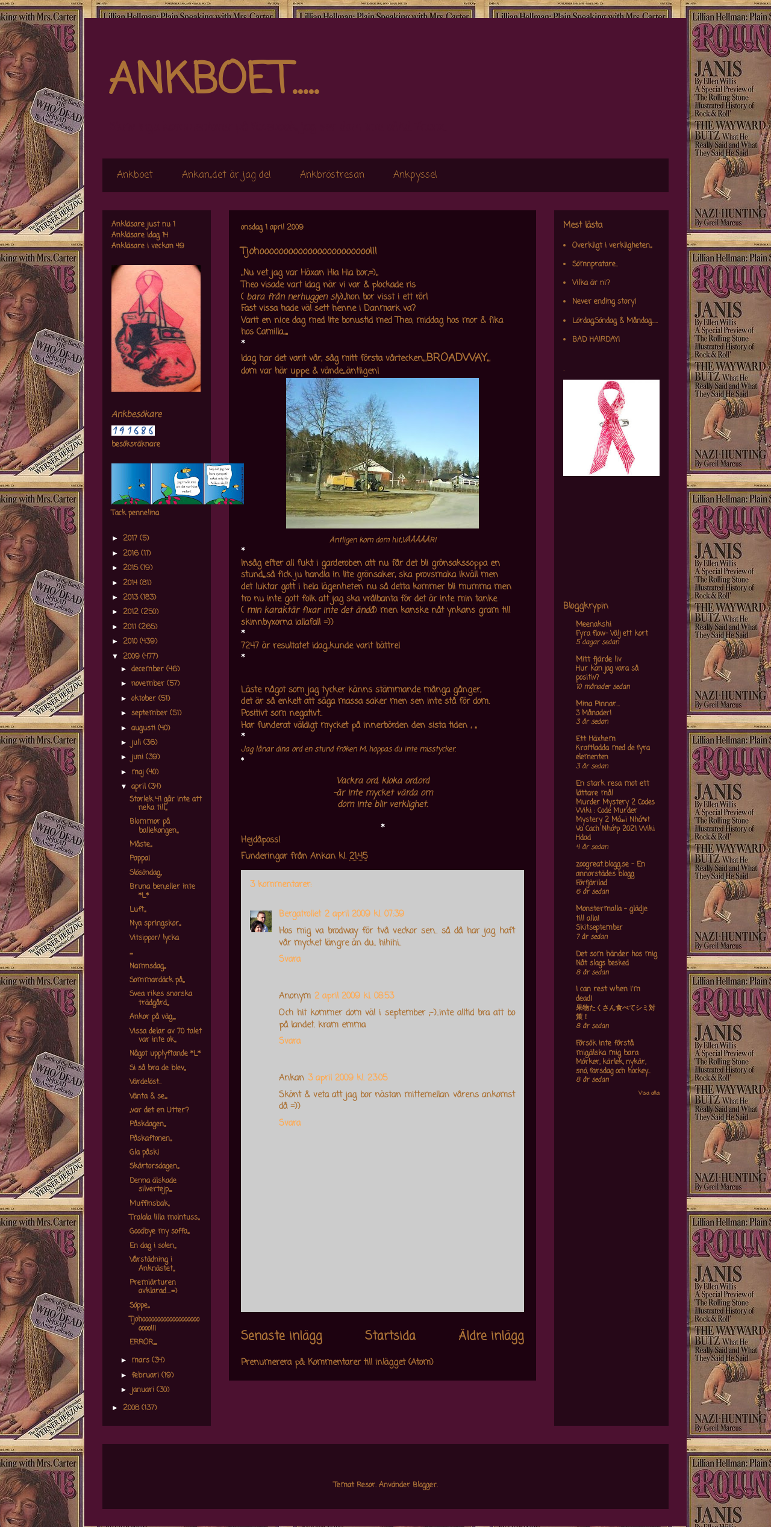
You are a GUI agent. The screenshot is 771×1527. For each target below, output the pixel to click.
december (148, 669)
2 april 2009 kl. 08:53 (354, 996)
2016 (132, 553)
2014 (131, 583)
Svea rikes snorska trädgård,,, (161, 998)
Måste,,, (141, 844)
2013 (131, 597)
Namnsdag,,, (148, 966)
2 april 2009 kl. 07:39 (364, 914)
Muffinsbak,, (149, 1204)
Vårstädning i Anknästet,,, (152, 1264)
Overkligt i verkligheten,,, (612, 245)
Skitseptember (599, 928)
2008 (132, 1408)
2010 (131, 641)
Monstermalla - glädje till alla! (612, 914)
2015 (131, 568)
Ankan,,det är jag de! (226, 175)
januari (144, 1390)
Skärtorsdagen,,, (154, 1166)
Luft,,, (138, 910)
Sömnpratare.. (595, 264)
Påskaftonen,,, (151, 1138)
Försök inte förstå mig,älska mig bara (607, 1048)
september (150, 713)
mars (141, 1360)
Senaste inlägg (281, 1337)
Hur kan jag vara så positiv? (607, 673)
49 (180, 246)
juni (138, 757)
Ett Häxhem (596, 739)
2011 (131, 627)
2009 (132, 656)
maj (138, 772)
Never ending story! (604, 301)
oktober (144, 699)
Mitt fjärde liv (599, 659)
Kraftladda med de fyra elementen (613, 753)
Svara (290, 959)
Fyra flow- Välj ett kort (612, 634)
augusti (144, 728)
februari (146, 1375)
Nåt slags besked (602, 963)
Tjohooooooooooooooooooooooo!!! (164, 1324)
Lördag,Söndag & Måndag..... (615, 321)
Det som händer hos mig (616, 954)
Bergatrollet (300, 914)
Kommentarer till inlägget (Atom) (371, 1362)
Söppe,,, (139, 1305)
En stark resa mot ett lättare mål (612, 789)
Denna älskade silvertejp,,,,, (153, 1185)
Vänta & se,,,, (148, 1096)
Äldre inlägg (491, 1337)
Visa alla (649, 1093)
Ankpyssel (415, 175)
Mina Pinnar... (598, 704)
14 (165, 235)
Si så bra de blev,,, (158, 1068)
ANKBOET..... (213, 81)
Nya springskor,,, (155, 923)
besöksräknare (135, 444)
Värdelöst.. (145, 1082)
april (139, 787)
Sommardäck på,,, (157, 980)
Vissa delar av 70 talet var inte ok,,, (166, 1036)
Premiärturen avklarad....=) (153, 1287)
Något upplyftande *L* (165, 1054)
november (149, 684)
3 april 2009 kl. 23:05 (347, 1078)
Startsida (390, 1337)
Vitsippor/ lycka (154, 938)
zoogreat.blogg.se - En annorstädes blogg (610, 869)
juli (137, 743)
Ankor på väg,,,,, (152, 1017)
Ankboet (135, 175)
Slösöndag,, (145, 873)
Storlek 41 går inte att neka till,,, (166, 804)
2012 (132, 612)
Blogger (425, 1485)
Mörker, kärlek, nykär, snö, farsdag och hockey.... (613, 1067)
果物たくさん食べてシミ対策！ (615, 1013)
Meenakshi (593, 624)
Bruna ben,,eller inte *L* (162, 891)
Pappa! (140, 858)
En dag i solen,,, (153, 1246)
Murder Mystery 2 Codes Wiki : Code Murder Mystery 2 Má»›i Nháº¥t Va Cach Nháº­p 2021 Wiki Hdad (615, 820)
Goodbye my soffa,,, (159, 1231)
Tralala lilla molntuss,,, (164, 1217)
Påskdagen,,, (148, 1124)
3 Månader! (593, 713)
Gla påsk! (144, 1152)
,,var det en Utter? (159, 1110)
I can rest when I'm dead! (608, 994)
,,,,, (131, 952)
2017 (131, 538)
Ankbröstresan (332, 175)
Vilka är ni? (591, 283)
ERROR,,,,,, (143, 1342)
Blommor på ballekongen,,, (154, 826)
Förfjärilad (591, 883)
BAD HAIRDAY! (596, 339)
